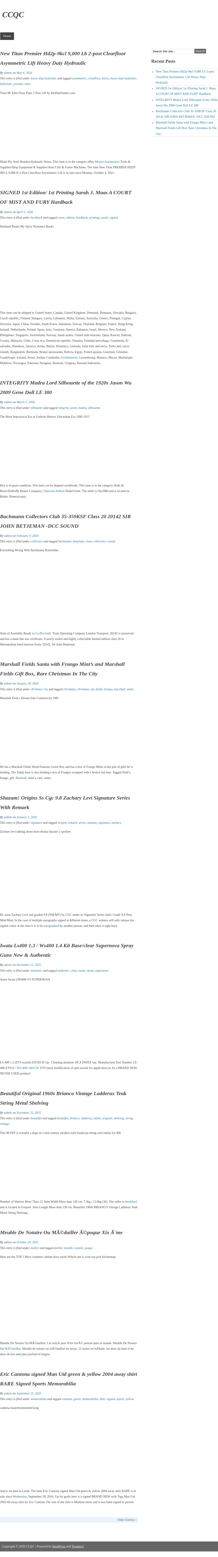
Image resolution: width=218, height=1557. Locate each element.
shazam (92, 822)
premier (18, 84)
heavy (105, 78)
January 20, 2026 (27, 683)
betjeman (78, 541)
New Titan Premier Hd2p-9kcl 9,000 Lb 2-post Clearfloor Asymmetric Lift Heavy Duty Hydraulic (185, 77)
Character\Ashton (54, 491)
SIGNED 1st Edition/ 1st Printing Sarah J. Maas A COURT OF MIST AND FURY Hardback (186, 91)
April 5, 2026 (24, 212)
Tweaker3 (78, 1546)
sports (120, 1399)
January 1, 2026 (26, 817)
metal (97, 1118)
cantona (67, 1399)
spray (90, 970)
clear (74, 970)
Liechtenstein (69, 357)
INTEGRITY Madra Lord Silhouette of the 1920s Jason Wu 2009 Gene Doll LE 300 (187, 102)
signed (113, 217)
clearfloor (94, 78)
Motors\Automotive (107, 161)
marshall (119, 689)
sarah (104, 217)
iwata (81, 970)
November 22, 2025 (28, 1112)
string (129, 1118)
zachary (116, 822)
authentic (36, 970)
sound (111, 541)
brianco (74, 1118)
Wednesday (20, 1496)
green (77, 1399)
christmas (69, 689)
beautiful (36, 1118)
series (82, 822)
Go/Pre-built (43, 633)
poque (88, 1248)
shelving (119, 1118)
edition (70, 217)
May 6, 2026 (24, 73)
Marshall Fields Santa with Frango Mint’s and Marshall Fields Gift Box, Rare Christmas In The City (186, 128)
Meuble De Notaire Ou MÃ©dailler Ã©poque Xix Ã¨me (61, 1232)
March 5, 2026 (25, 402)
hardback (36, 217)
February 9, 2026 (27, 535)
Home (7, 36)
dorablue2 (131, 1201)
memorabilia (38, 1399)
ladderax (86, 1118)
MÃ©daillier (13, 1348)
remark (72, 822)
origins (62, 822)
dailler (34, 1248)
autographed (51, 926)
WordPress (58, 1546)
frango (108, 689)
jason (73, 408)
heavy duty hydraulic (43, 78)
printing (94, 217)
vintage (4, 1124)
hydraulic (6, 84)
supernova (101, 970)
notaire (78, 1248)
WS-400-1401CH (28, 1068)
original (107, 1118)
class (89, 541)
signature (36, 822)
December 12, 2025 (28, 965)
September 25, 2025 (28, 1393)
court (61, 217)
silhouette (36, 408)
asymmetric (79, 78)
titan (27, 84)
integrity (63, 408)
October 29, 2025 (27, 1242)
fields (99, 689)
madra (82, 408)
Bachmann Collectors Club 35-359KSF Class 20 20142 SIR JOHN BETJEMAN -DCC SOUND (186, 114)
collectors (36, 541)
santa (130, 689)
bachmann (64, 541)
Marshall (21, 778)
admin (8, 73)
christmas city (39, 689)
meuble (68, 1248)
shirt (102, 1399)
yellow (130, 1399)
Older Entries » (127, 1520)
